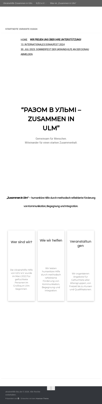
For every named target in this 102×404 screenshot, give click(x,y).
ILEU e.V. (40, 3)
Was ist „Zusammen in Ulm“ (63, 3)
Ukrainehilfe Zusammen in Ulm (17, 3)
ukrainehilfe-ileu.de (30, 16)
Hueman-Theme (42, 399)
